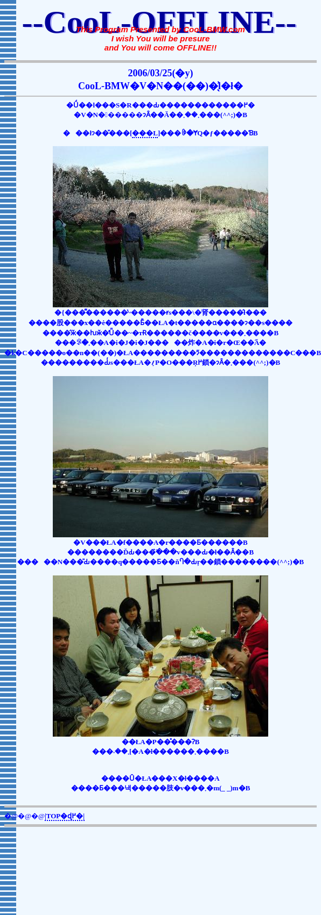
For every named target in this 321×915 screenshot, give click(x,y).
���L (145, 133)
